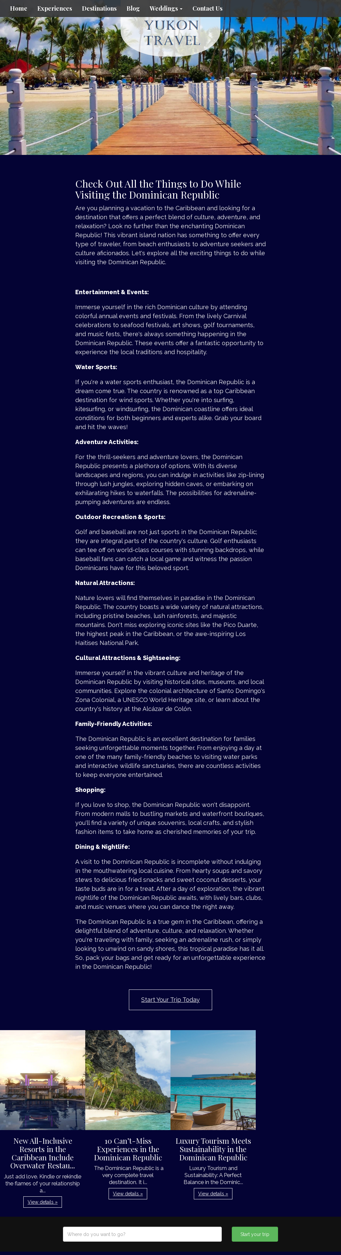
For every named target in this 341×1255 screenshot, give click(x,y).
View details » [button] (43, 1202)
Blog (133, 8)
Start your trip (254, 1234)
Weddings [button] (166, 8)
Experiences (54, 8)
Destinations (99, 8)
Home (18, 8)
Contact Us (207, 8)
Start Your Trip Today (170, 999)
